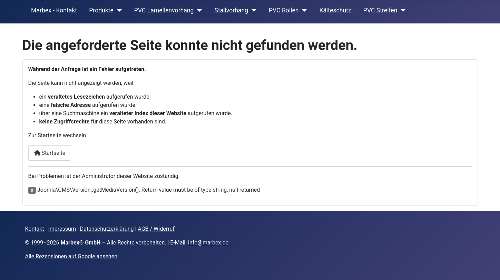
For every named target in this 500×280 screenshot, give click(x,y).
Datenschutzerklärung (107, 229)
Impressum (62, 229)
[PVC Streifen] (401, 10)
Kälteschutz (335, 10)
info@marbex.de (208, 242)
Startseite (50, 153)
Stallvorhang (231, 10)
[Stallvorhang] (252, 10)
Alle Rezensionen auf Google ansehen (71, 256)
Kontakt (34, 229)
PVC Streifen (380, 10)
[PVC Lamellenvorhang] (198, 10)
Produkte (101, 10)
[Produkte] (118, 10)
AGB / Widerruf (156, 229)
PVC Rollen (283, 10)
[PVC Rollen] (302, 10)
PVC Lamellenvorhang (164, 10)
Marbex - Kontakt (54, 10)
